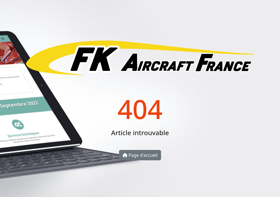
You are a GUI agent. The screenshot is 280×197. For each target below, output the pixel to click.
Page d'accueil (140, 155)
